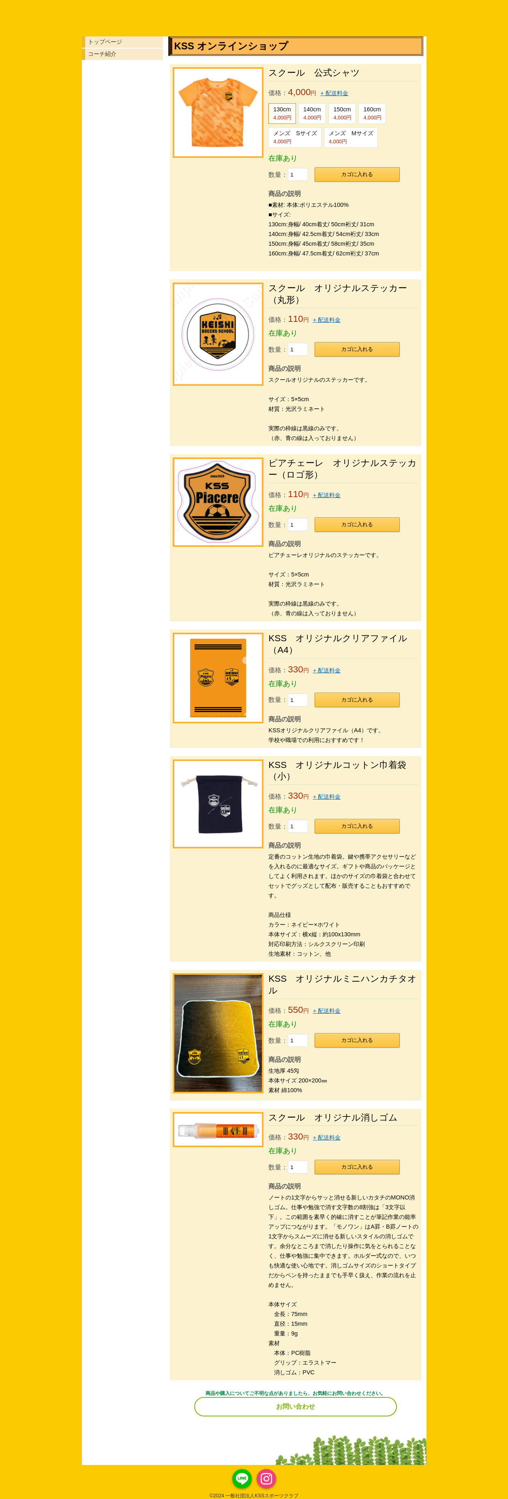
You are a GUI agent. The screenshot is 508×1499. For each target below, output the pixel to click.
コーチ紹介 (102, 54)
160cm (372, 113)
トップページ (105, 41)
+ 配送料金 (334, 93)
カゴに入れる (357, 174)
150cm (342, 113)
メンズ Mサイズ (351, 137)
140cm (312, 113)
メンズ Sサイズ (295, 137)
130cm (282, 113)
